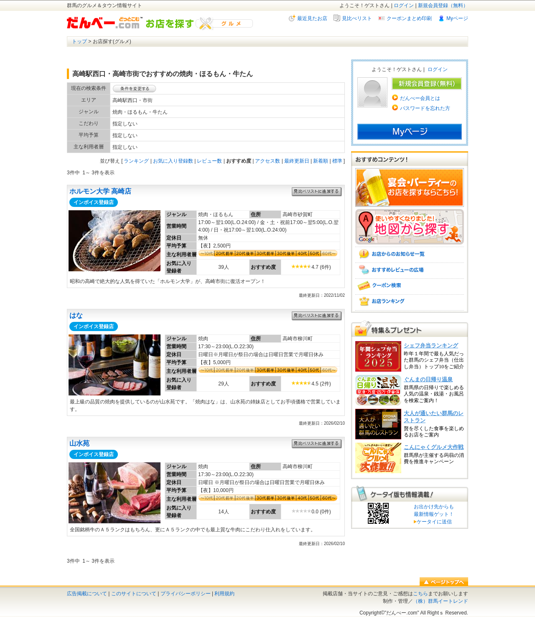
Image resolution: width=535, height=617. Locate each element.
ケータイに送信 (433, 522)
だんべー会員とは (420, 98)
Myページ (457, 18)
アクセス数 (267, 161)
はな (76, 315)
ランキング (136, 161)
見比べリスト (357, 18)
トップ (79, 41)
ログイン (404, 5)
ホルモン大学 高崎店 (100, 191)
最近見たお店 (312, 18)
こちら (420, 594)
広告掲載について (87, 594)
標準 (337, 161)
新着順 (320, 161)
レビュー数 (209, 161)
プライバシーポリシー (185, 594)
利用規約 (224, 594)
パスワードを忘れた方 (425, 108)
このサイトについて (133, 594)
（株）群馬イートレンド (440, 601)
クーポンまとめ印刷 (409, 18)
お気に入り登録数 (173, 161)
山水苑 (79, 443)
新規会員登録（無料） (443, 5)
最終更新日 (296, 161)
